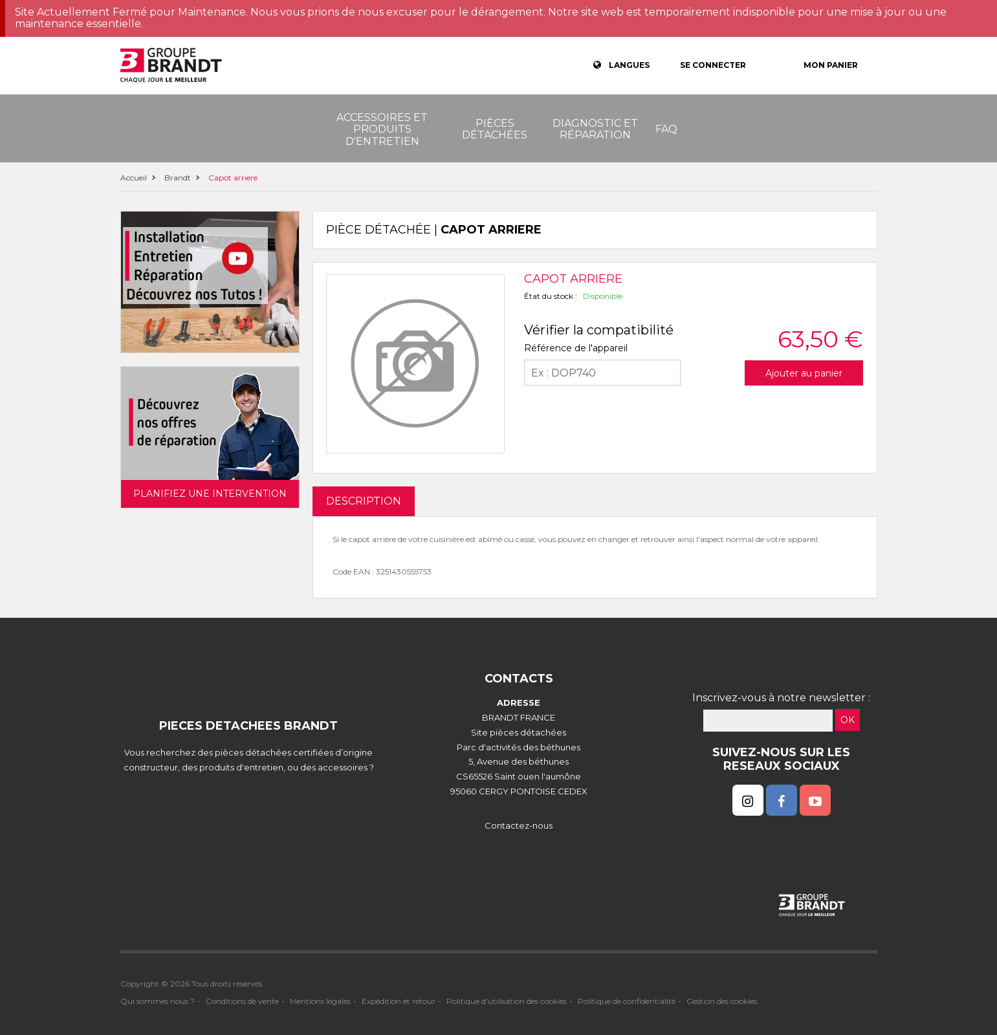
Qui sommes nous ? (157, 1001)
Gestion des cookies (721, 1001)
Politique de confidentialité (626, 1001)
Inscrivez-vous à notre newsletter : (781, 698)
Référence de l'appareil (576, 348)
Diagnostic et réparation (595, 129)
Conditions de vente (242, 1001)
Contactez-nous (519, 825)
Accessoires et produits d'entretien (382, 129)
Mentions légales (320, 1001)
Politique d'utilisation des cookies (506, 1001)
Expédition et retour (398, 1001)
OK (847, 720)
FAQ (666, 129)
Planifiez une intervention (210, 493)
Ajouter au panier (803, 373)
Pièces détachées (494, 129)
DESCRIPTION (363, 501)
